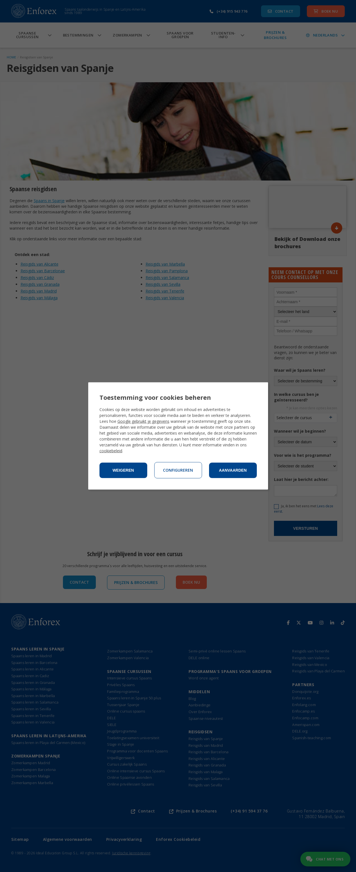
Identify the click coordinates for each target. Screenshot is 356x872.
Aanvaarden (233, 470)
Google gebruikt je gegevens (143, 421)
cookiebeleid (110, 450)
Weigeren (123, 470)
